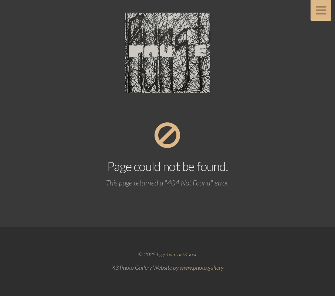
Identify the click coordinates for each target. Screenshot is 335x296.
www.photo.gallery (201, 267)
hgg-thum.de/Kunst (177, 254)
